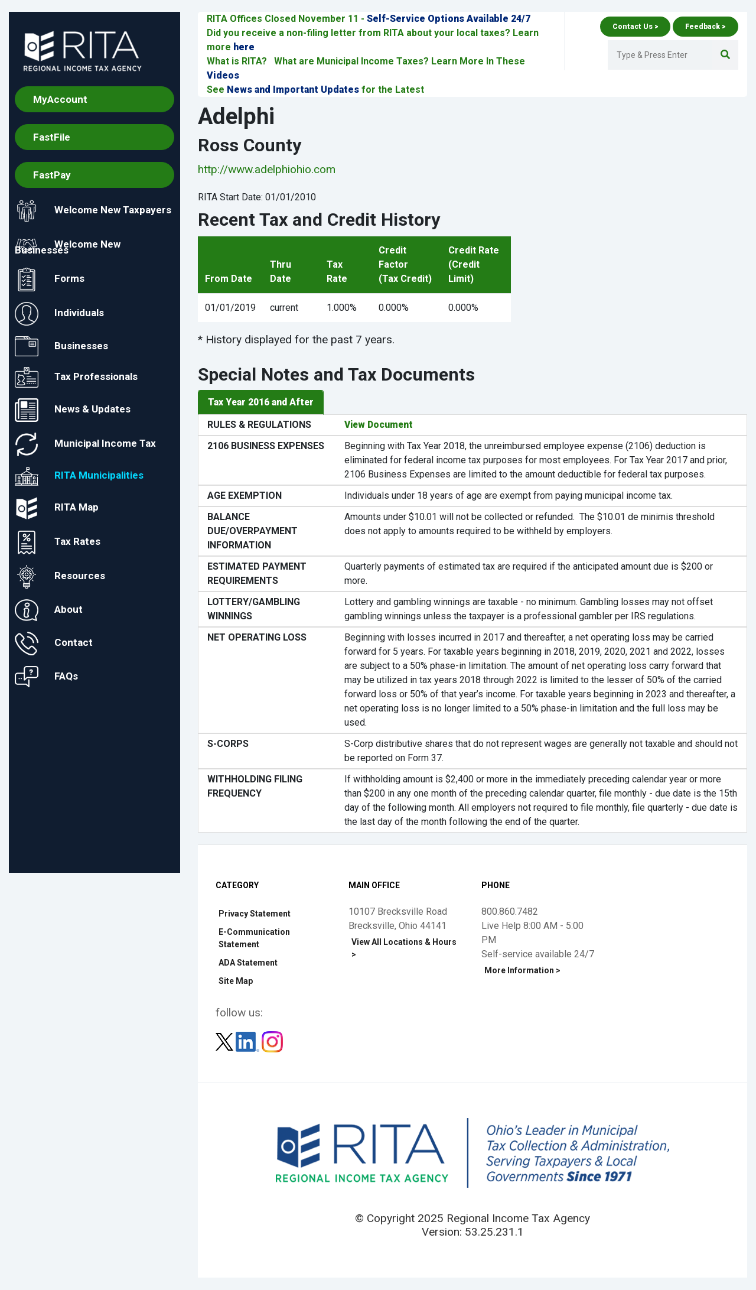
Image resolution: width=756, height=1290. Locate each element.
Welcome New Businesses (67, 245)
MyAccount (60, 99)
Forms (49, 279)
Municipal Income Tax (85, 444)
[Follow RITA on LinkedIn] (249, 1041)
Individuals (59, 314)
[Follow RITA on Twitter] (226, 1041)
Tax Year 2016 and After (261, 402)
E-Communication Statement (254, 939)
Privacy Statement (255, 914)
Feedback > (705, 26)
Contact (54, 643)
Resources (60, 577)
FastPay (52, 175)
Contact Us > (635, 26)
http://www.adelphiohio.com (266, 169)
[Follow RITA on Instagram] (272, 1041)
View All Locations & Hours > (404, 949)
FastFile (51, 137)
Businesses (61, 346)
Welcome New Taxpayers (93, 211)
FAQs (46, 677)
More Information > (522, 971)
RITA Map (57, 508)
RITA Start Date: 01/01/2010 (257, 197)
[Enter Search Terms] (659, 55)
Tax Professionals (76, 378)
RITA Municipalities (79, 476)
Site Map (236, 981)
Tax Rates (57, 542)
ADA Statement (248, 963)
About (49, 610)
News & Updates (73, 410)
